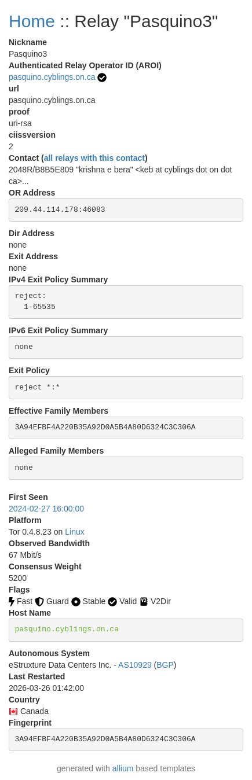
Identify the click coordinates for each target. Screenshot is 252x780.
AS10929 (135, 664)
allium (123, 768)
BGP (165, 664)
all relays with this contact (94, 158)
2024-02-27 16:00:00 (46, 508)
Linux (74, 531)
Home (32, 21)
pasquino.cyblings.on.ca (52, 77)
